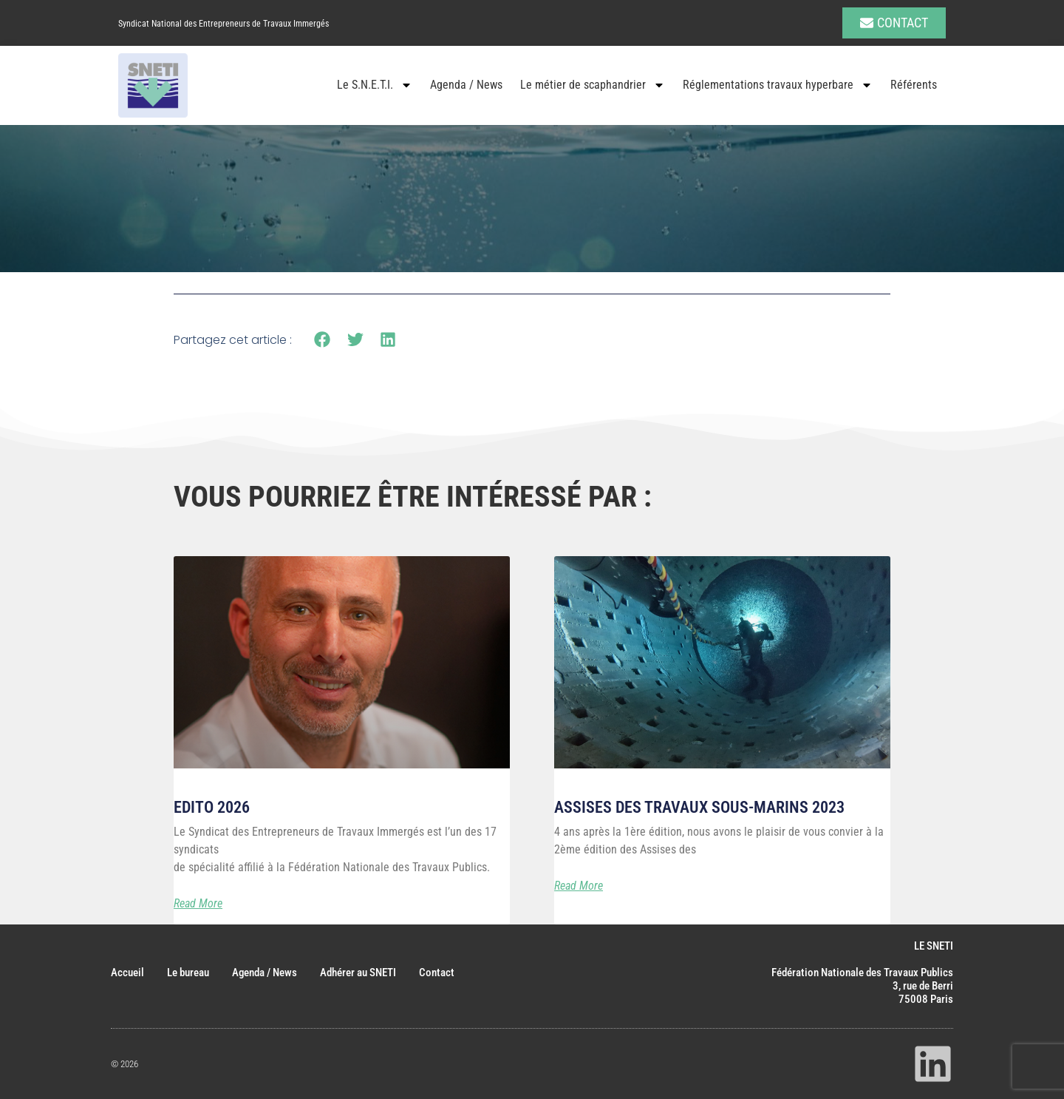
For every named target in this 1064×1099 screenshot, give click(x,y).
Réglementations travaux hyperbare (778, 85)
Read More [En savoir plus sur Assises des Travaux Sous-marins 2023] (578, 886)
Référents (913, 85)
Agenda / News (466, 85)
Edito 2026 (212, 807)
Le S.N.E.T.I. (374, 85)
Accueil (127, 972)
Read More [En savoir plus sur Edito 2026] (198, 904)
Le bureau (188, 972)
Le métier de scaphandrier (592, 85)
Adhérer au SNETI (358, 972)
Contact (436, 972)
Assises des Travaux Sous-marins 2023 (699, 807)
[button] (322, 339)
